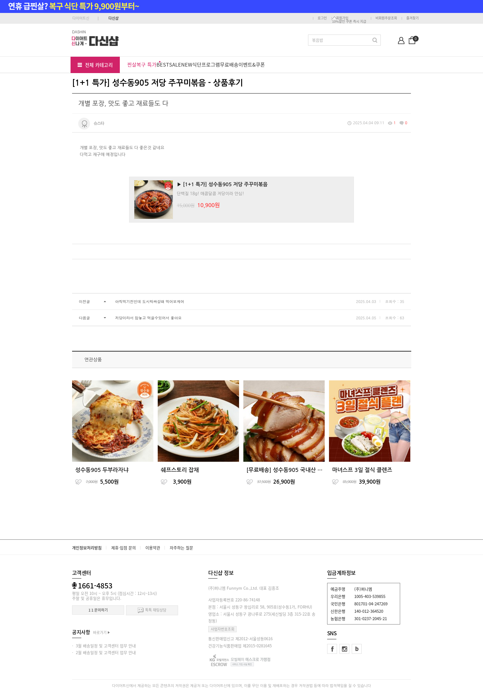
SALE (175, 64)
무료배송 (229, 64)
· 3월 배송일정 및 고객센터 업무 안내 (104, 646)
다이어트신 (80, 18)
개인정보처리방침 (87, 548)
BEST (162, 64)
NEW (186, 64)
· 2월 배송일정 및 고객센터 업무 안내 (104, 652)
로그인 (322, 18)
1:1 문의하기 (98, 610)
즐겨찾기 (412, 18)
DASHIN (79, 31)
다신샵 (113, 18)
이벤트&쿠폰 (251, 64)
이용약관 (152, 548)
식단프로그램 (206, 64)
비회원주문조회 (386, 18)
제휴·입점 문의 (123, 548)
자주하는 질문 (181, 548)
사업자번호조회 (222, 629)
